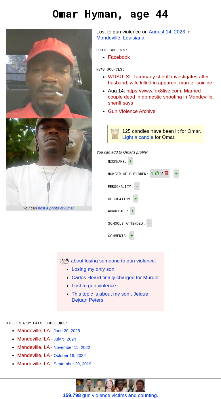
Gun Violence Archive (131, 111)
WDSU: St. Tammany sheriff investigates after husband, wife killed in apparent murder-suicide (160, 80)
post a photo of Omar (56, 208)
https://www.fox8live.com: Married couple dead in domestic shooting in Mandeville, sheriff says (161, 97)
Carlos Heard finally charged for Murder (115, 277)
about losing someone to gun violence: (108, 261)
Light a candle (137, 137)
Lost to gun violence (94, 285)
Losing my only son (93, 269)
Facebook (119, 57)
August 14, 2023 (167, 32)
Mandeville (108, 38)
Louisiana (133, 38)
